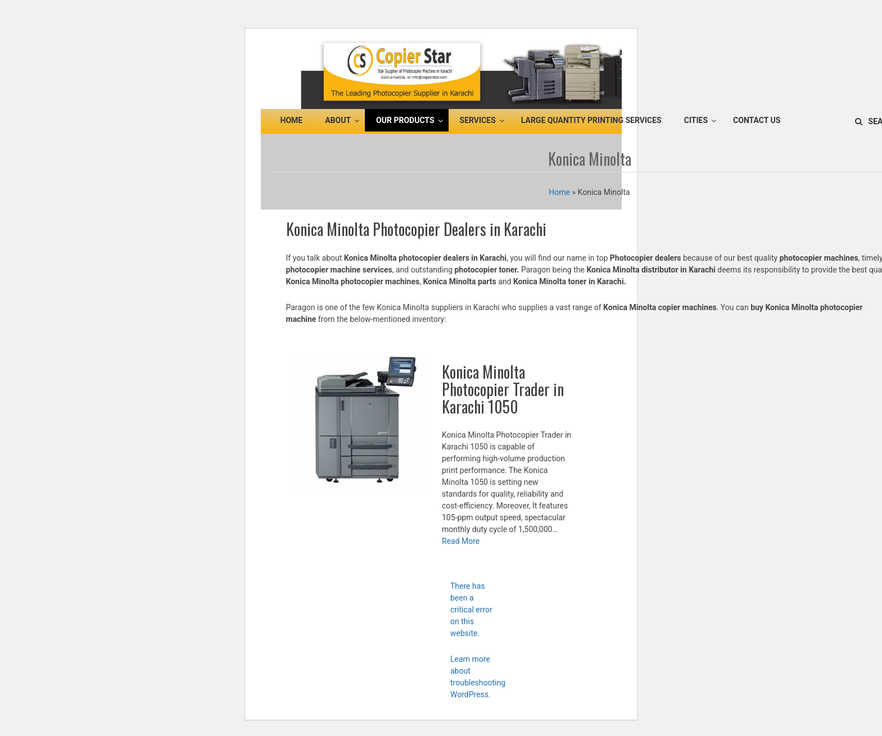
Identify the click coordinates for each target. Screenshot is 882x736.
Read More (461, 541)
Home (559, 192)
